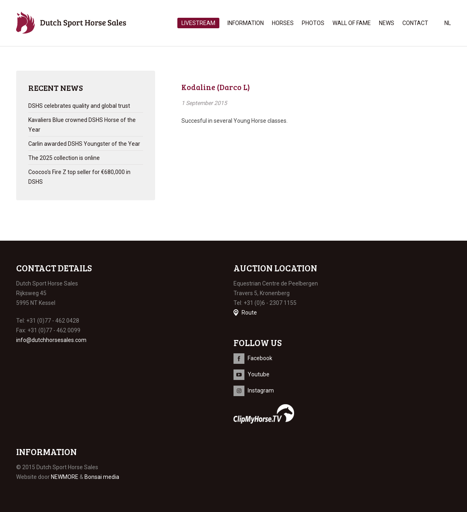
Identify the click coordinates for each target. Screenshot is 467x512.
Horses (283, 23)
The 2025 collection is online (64, 158)
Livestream (198, 23)
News (386, 23)
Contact (415, 23)
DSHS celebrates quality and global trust (79, 106)
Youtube (258, 374)
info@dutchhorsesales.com (51, 340)
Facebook (260, 358)
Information (245, 23)
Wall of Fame (351, 23)
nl (447, 23)
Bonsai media (101, 477)
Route (249, 312)
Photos (313, 23)
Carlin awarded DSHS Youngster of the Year (84, 144)
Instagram (261, 390)
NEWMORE (64, 477)
